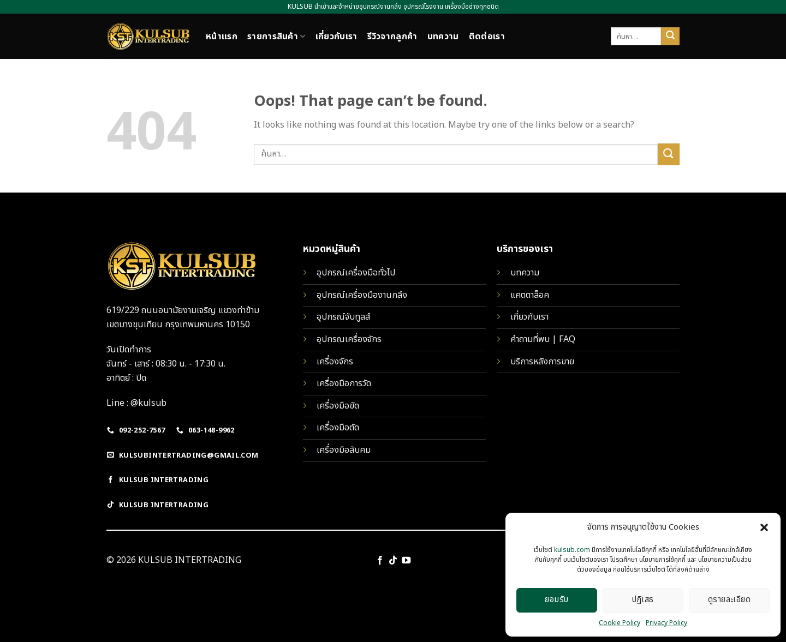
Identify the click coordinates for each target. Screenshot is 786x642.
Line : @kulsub (136, 403)
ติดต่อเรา (487, 36)
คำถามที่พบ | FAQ (542, 339)
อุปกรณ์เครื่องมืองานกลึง (362, 295)
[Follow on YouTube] (406, 561)
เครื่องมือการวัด (344, 383)
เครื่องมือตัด (338, 427)
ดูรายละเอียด (729, 599)
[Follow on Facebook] (379, 561)
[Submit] (670, 36)
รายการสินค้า (276, 36)
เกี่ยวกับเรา (336, 36)
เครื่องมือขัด (338, 405)
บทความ (443, 36)
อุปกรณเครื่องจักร (349, 339)
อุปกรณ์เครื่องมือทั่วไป (356, 272)
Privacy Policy (666, 623)
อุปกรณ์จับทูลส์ (343, 316)
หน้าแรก (221, 36)
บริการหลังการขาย (542, 361)
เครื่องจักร (335, 361)
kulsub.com (572, 550)
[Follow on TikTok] (393, 561)
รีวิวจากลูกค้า (392, 36)
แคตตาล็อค (529, 295)
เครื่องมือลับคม (344, 450)
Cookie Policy (619, 623)
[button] (764, 527)
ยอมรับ (556, 599)
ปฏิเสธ (642, 599)
